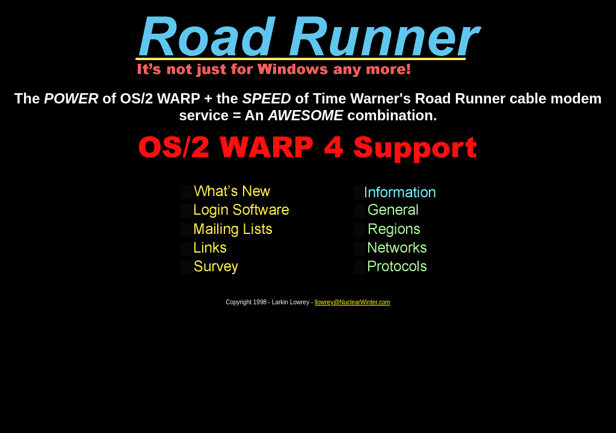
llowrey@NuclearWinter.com (352, 302)
